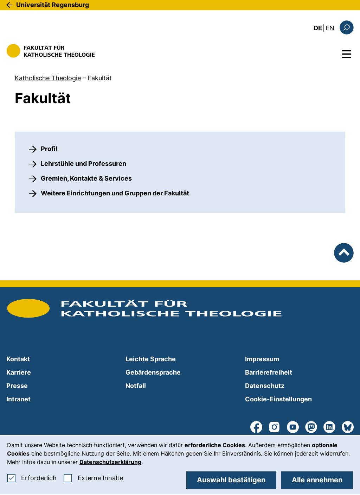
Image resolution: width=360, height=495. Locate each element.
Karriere (18, 372)
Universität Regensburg (52, 4)
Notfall (136, 385)
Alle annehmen (317, 480)
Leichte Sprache (151, 359)
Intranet (18, 399)
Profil (49, 148)
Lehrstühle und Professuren (83, 163)
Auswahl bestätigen (231, 480)
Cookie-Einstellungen (278, 399)
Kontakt (18, 359)
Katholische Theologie (48, 78)
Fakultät (100, 78)
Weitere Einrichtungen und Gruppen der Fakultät (115, 193)
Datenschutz (264, 385)
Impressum (262, 359)
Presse (17, 385)
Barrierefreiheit (268, 372)
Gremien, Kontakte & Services (86, 178)
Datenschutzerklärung (110, 461)
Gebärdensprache (153, 372)
